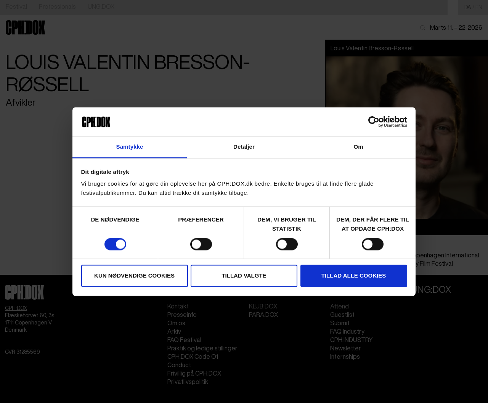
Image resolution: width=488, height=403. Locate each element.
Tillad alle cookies (353, 276)
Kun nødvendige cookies (134, 276)
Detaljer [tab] (244, 147)
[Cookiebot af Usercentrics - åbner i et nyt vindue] (373, 121)
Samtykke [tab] (129, 147)
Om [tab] (358, 147)
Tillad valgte (244, 276)
